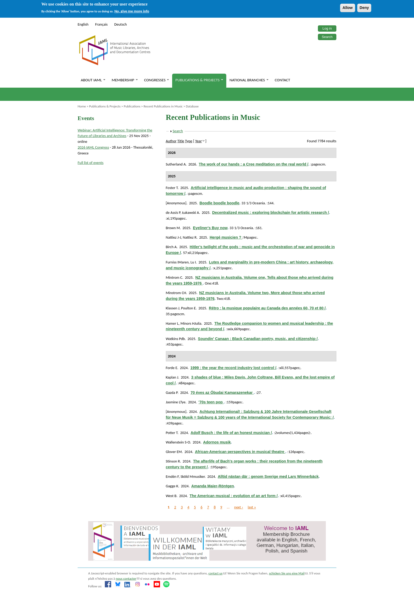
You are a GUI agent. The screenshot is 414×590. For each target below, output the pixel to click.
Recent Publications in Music (163, 106)
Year (198, 141)
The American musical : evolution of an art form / (234, 496)
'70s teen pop (211, 402)
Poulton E (188, 308)
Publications (132, 106)
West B (171, 495)
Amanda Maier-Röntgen (212, 486)
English (83, 24)
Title (180, 141)
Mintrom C (174, 277)
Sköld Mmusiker (193, 476)
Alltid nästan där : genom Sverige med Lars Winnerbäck (268, 476)
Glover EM (174, 451)
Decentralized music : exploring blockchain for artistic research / (270, 212)
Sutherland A (176, 164)
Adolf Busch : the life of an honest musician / (231, 433)
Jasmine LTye (176, 402)
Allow (347, 8)
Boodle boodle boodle (219, 203)
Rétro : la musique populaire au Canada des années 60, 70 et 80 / (267, 308)
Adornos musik (217, 442)
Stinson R (173, 461)
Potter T (172, 432)
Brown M (173, 227)
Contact (282, 80)
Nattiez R (189, 237)
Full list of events (90, 162)
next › (238, 507)
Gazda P (172, 392)
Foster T (172, 187)
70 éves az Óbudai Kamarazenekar (222, 392)
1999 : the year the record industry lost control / (233, 368)
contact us (216, 573)
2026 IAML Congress (93, 147)
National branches (248, 80)
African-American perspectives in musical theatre (240, 452)
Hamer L (172, 323)
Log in (327, 28)
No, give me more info (131, 11)
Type (188, 141)
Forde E (171, 367)
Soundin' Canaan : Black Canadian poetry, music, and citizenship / (258, 339)
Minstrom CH (176, 292)
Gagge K (172, 486)
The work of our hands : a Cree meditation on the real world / (253, 164)
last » (252, 507)
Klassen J (172, 308)
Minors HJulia (190, 323)
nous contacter (127, 578)
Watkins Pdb (175, 338)
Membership (125, 80)
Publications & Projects (199, 80)
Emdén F (172, 476)
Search (327, 37)
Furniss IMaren (177, 262)
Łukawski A (190, 212)
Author (171, 141)
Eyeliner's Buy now (210, 228)
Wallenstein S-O (178, 442)
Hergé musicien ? (226, 237)
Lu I (193, 262)
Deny (364, 8)
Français (101, 24)
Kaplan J (172, 377)
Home (82, 106)
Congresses (156, 80)
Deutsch (120, 24)
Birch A (171, 246)
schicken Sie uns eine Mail (288, 573)
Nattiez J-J (173, 237)
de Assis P (173, 212)
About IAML (93, 80)
